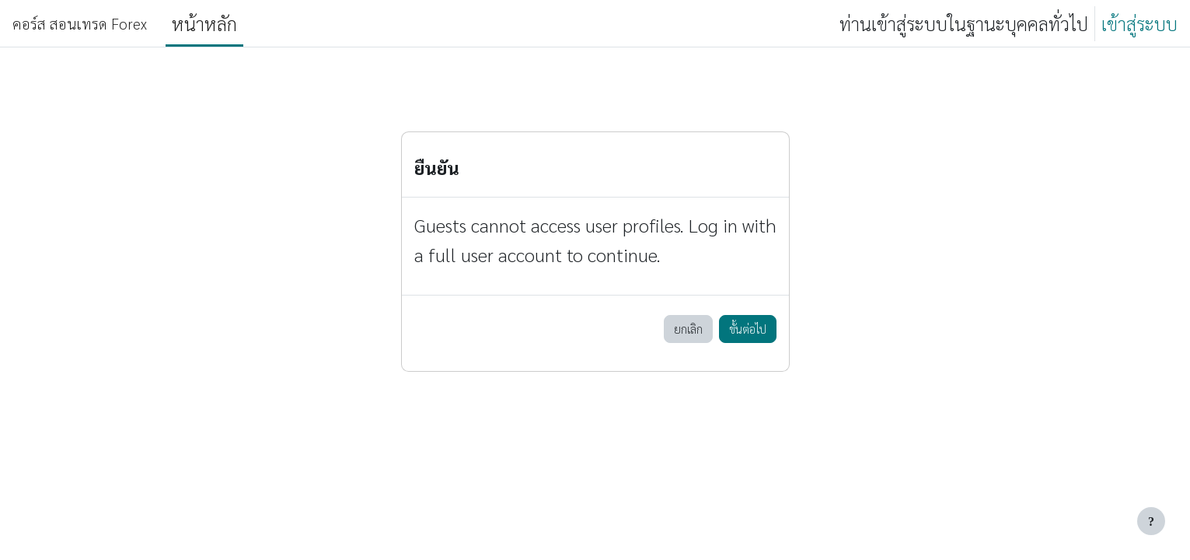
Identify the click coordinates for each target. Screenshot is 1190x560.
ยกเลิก (688, 328)
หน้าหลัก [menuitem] (204, 23)
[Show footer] (1151, 521)
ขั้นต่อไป (747, 328)
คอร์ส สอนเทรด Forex (79, 23)
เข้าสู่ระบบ (1139, 23)
